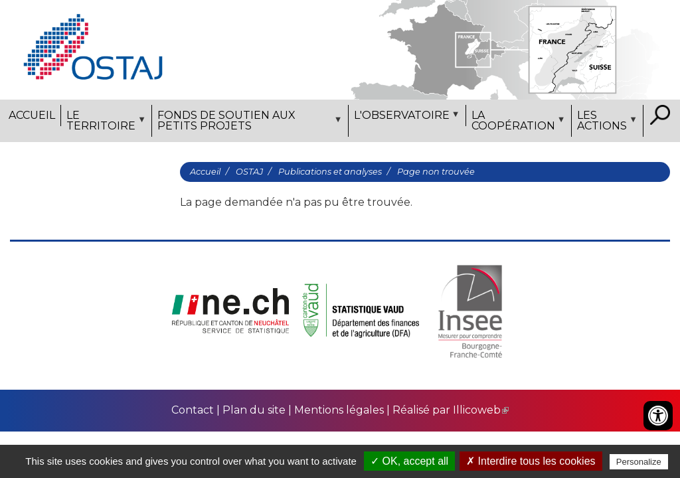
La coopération (517, 123)
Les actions (606, 123)
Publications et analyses (330, 172)
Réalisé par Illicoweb (450, 410)
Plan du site (254, 410)
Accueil (32, 115)
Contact (193, 410)
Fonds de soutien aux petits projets (248, 123)
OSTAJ (249, 172)
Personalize (638, 462)
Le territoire (104, 123)
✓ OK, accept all (409, 461)
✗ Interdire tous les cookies (530, 461)
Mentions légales (339, 410)
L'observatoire (405, 117)
